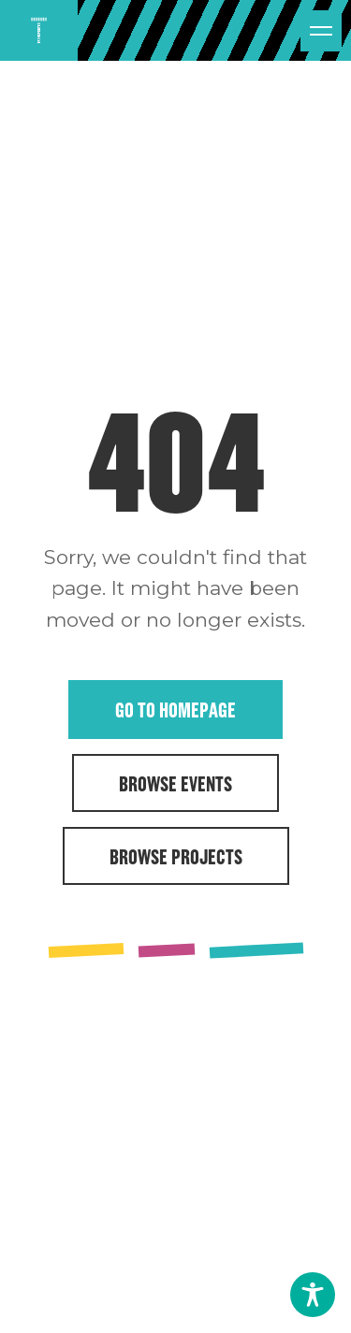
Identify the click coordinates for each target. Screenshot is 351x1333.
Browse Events (175, 783)
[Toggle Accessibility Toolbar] (312, 1294)
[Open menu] (321, 30)
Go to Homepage (175, 709)
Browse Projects (176, 856)
